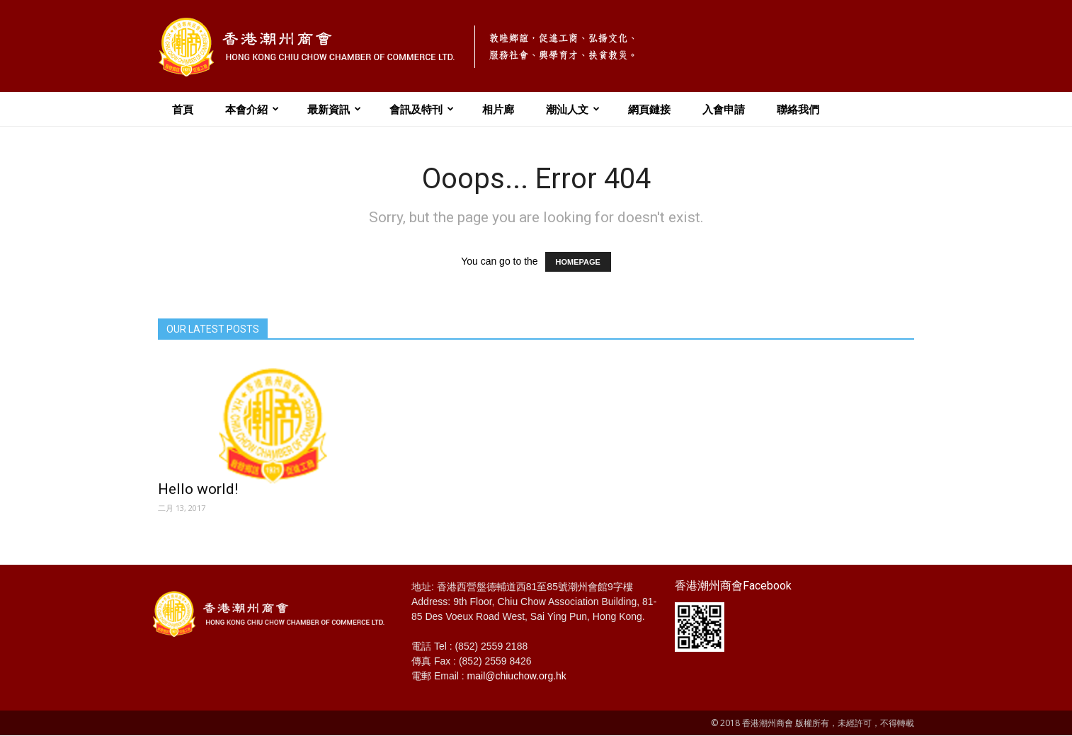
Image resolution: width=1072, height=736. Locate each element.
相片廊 (498, 109)
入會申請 (723, 109)
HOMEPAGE (578, 262)
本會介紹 (252, 109)
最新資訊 (334, 109)
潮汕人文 (573, 109)
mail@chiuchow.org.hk (516, 676)
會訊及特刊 (421, 109)
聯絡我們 (798, 109)
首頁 (182, 109)
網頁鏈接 (649, 109)
